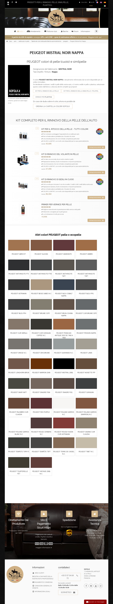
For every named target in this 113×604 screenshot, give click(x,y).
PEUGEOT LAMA (86, 353)
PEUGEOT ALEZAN (41, 254)
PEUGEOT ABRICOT (19, 254)
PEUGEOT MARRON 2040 (41, 373)
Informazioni (85, 31)
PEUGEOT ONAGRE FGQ (63, 392)
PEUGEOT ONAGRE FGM (41, 392)
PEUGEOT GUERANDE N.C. (63, 353)
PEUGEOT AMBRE (86, 254)
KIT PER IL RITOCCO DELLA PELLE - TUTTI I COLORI (64, 129)
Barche (64, 31)
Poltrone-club (50, 31)
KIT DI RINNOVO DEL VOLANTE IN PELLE (60, 154)
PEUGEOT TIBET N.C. (86, 452)
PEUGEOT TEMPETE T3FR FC (18, 452)
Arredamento (33, 31)
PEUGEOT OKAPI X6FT (19, 392)
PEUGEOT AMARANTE (64, 254)
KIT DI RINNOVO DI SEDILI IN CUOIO (57, 179)
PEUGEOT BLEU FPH (18, 313)
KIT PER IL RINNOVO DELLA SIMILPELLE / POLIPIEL (81, 91)
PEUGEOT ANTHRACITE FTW (41, 274)
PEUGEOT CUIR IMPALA (18, 333)
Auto (20, 31)
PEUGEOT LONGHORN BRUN (18, 373)
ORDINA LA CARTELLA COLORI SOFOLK (53, 106)
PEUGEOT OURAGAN (86, 392)
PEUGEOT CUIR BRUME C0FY (86, 313)
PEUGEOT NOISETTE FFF (86, 373)
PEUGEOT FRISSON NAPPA (86, 333)
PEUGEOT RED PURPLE (41, 412)
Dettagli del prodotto (96, 147)
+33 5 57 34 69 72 (69, 576)
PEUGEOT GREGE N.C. (19, 353)
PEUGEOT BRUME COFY (41, 313)
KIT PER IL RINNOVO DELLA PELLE (47, 91)
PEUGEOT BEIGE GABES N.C (41, 294)
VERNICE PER (43, 97)
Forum (75, 31)
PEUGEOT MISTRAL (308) (64, 373)
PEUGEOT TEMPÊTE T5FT (41, 452)
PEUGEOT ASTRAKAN (18, 294)
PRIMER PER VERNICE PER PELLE (56, 204)
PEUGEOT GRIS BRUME (41, 353)
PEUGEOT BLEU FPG (86, 294)
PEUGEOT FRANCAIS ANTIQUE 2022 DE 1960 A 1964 (64, 335)
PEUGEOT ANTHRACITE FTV (19, 274)
